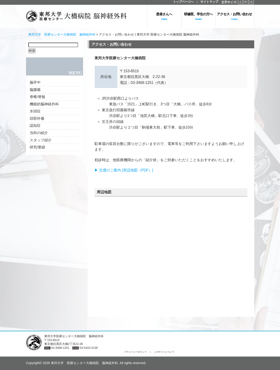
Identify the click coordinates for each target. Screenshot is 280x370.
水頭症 (35, 111)
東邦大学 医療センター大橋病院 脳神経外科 (61, 34)
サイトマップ (209, 1)
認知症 (35, 125)
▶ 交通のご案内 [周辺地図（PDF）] (123, 170)
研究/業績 (37, 147)
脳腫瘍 (35, 90)
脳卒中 (35, 82)
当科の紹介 (39, 133)
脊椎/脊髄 (37, 97)
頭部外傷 (37, 118)
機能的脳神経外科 (44, 104)
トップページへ (183, 1)
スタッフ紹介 (41, 140)
